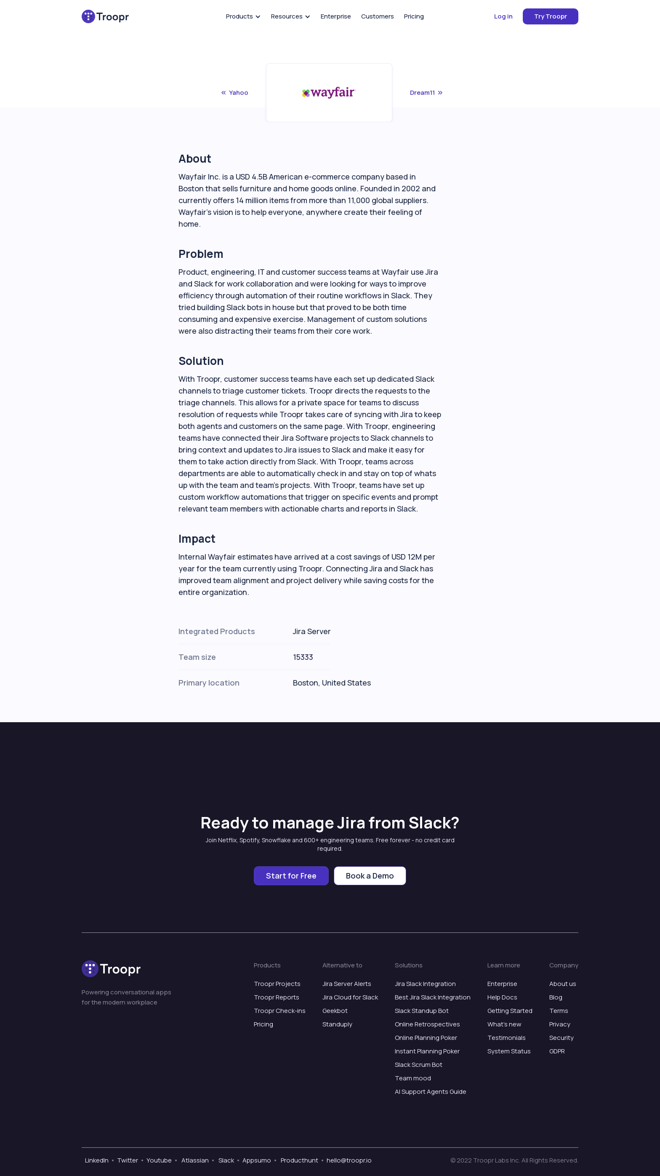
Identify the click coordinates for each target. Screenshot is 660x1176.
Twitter (127, 1160)
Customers (377, 16)
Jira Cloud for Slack (350, 997)
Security (561, 1037)
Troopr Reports (276, 997)
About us (562, 983)
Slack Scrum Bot (418, 1064)
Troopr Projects (277, 983)
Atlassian (194, 1160)
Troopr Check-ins (280, 1010)
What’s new (504, 1024)
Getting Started (509, 1010)
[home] (105, 16)
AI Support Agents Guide (430, 1091)
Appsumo (256, 1160)
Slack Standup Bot (422, 1010)
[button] (243, 16)
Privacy (559, 1024)
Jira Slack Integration (425, 983)
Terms (558, 1010)
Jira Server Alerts (346, 983)
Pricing (414, 16)
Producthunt (298, 1160)
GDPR (557, 1051)
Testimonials (506, 1037)
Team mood (413, 1078)
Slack (225, 1160)
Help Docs (502, 997)
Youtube (159, 1160)
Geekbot (335, 1010)
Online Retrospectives (427, 1024)
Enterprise (336, 16)
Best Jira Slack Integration (433, 997)
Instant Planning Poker (427, 1051)
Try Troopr (550, 16)
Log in (503, 16)
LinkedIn (97, 1160)
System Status (509, 1051)
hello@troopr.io (349, 1160)
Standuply (337, 1024)
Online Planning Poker (426, 1037)
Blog (555, 997)
